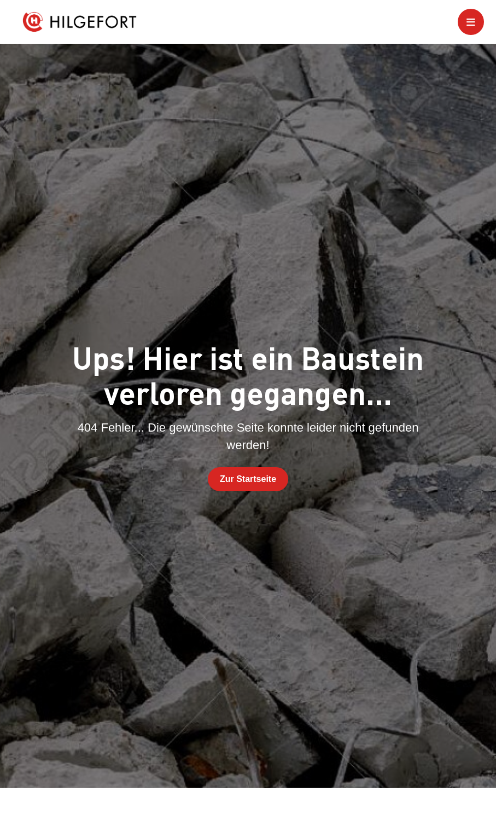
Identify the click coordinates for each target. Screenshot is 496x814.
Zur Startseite (248, 479)
